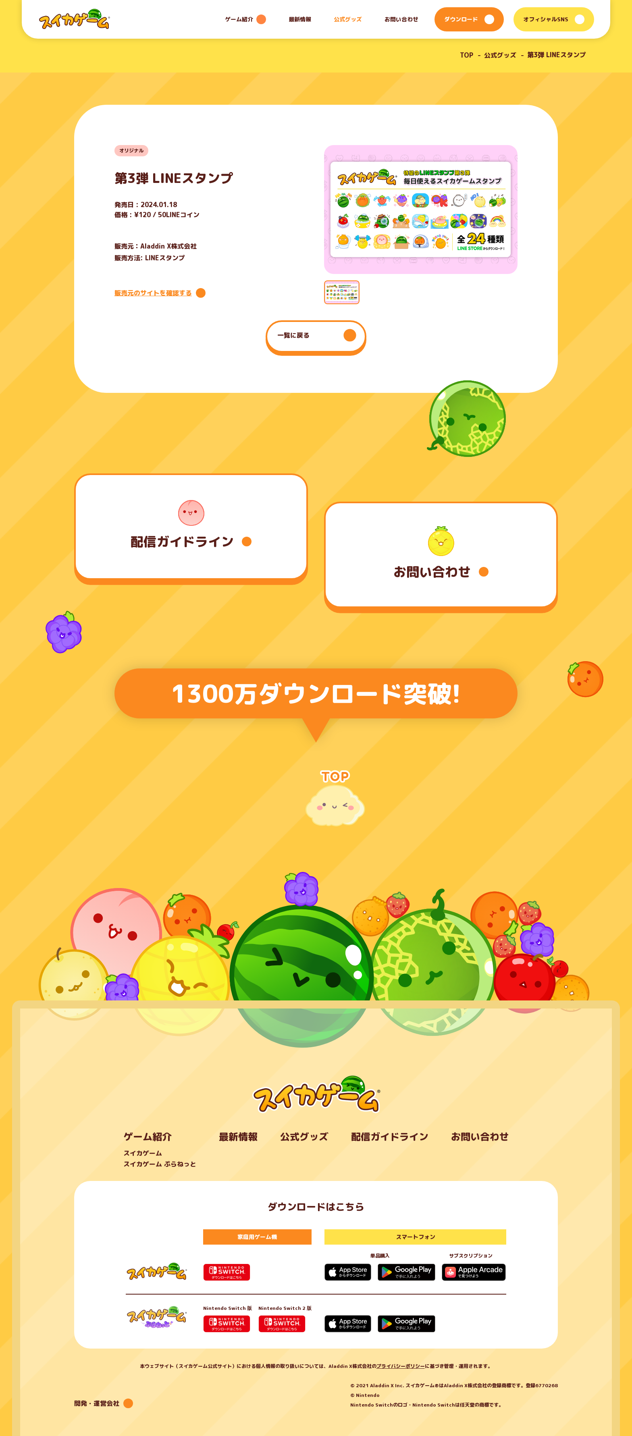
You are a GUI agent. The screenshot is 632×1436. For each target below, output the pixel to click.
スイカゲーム (142, 1153)
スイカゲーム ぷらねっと (159, 1164)
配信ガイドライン (389, 1136)
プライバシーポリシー (400, 1366)
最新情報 (300, 19)
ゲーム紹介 (147, 1136)
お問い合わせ (401, 19)
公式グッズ (348, 19)
